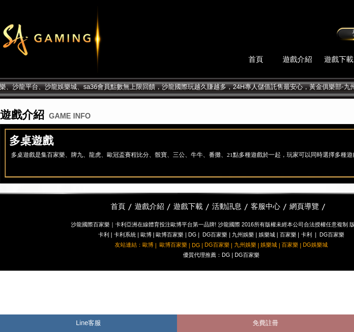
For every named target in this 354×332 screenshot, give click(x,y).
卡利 (103, 234)
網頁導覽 (304, 206)
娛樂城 (267, 234)
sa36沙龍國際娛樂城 (75, 39)
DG (192, 234)
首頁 (255, 59)
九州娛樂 (243, 234)
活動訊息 (227, 206)
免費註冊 (265, 322)
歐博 (146, 234)
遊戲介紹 (297, 59)
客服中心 (265, 206)
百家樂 (288, 234)
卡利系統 (125, 234)
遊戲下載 (339, 59)
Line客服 (88, 322)
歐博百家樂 (169, 234)
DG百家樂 (214, 234)
